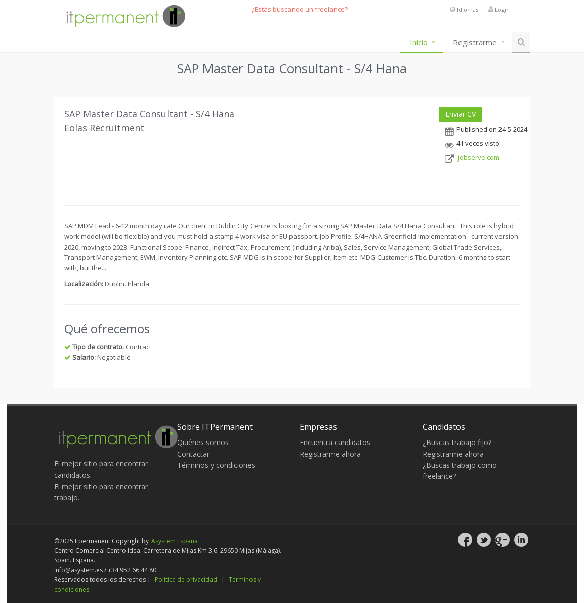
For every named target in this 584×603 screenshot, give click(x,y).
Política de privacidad (186, 579)
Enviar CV (460, 114)
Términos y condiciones (216, 465)
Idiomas (467, 9)
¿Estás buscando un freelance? (300, 9)
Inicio (419, 42)
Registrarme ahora (330, 454)
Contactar (193, 454)
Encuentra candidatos (335, 442)
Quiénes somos (203, 442)
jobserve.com (478, 157)
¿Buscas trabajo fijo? (457, 442)
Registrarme (475, 42)
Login (502, 9)
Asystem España (174, 541)
